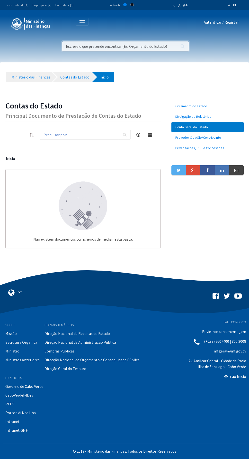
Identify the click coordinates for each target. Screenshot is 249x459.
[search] (124, 134)
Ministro (12, 351)
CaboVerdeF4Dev (19, 395)
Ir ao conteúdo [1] (17, 5)
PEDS (9, 403)
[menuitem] (207, 106)
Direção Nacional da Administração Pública (80, 342)
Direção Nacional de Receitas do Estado (77, 333)
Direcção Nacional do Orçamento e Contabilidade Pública (92, 359)
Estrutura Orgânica (21, 342)
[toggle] (22, 135)
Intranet (12, 421)
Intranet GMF (16, 430)
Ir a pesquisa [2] (41, 5)
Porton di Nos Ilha (20, 412)
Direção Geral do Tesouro (65, 368)
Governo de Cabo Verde (24, 386)
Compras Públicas (59, 351)
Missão (11, 333)
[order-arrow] (32, 135)
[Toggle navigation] (58, 23)
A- (174, 5)
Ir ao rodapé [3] (64, 5)
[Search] (79, 135)
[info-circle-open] (138, 135)
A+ (185, 5)
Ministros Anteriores (22, 359)
